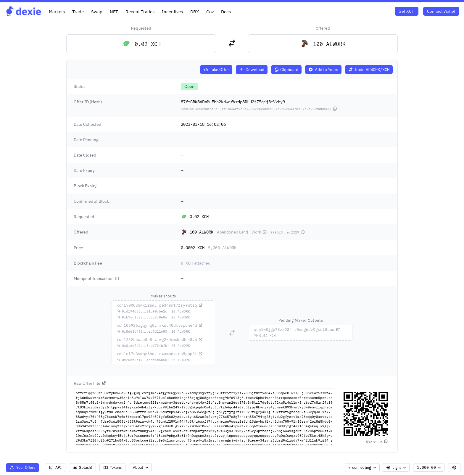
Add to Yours (323, 69)
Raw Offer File (90, 383)
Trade (78, 12)
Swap (96, 12)
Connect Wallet (441, 11)
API (55, 467)
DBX (194, 12)
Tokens (112, 467)
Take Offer (216, 69)
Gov (210, 12)
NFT (114, 12)
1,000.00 (429, 467)
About (141, 467)
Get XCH (407, 11)
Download (251, 69)
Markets (57, 12)
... (160, 305)
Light (396, 467)
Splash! (82, 467)
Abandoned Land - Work (242, 232)
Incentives (172, 12)
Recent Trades (139, 12)
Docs (226, 12)
